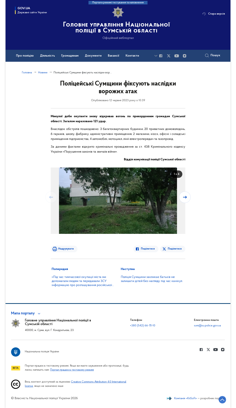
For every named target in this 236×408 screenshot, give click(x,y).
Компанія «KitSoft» (185, 398)
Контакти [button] (132, 55)
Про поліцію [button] (25, 55)
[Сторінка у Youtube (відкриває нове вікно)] (176, 56)
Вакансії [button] (113, 55)
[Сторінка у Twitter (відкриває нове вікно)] (168, 56)
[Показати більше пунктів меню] (156, 56)
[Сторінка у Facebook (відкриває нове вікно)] (161, 56)
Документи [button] (93, 55)
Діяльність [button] (47, 55)
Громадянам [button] (70, 55)
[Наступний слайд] (185, 197)
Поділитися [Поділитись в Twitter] (175, 248)
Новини (42, 72)
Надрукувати (66, 248)
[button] (26, 313)
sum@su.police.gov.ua (207, 325)
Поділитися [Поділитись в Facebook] (148, 248)
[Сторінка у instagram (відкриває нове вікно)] (184, 56)
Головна (27, 72)
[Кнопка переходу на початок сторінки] (222, 399)
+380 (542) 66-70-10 (142, 325)
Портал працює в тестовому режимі (72, 370)
